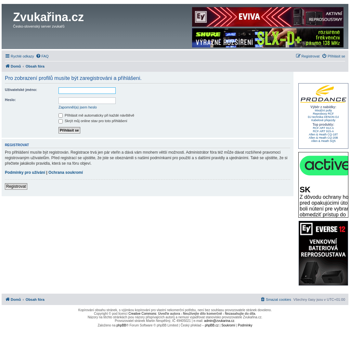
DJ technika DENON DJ (323, 117)
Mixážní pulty (323, 110)
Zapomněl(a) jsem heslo (77, 107)
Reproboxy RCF (323, 113)
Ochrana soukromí (65, 172)
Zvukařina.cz (48, 17)
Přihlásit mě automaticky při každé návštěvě (96, 115)
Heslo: (10, 100)
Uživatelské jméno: (21, 90)
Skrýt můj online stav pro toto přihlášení (92, 121)
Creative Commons (142, 313)
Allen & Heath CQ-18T (323, 134)
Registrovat (16, 186)
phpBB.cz (212, 325)
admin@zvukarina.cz (219, 321)
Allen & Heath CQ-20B (323, 137)
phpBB (121, 325)
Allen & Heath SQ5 (323, 141)
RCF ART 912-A (323, 128)
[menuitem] (42, 56)
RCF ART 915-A (323, 131)
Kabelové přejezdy (323, 120)
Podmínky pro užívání (25, 172)
